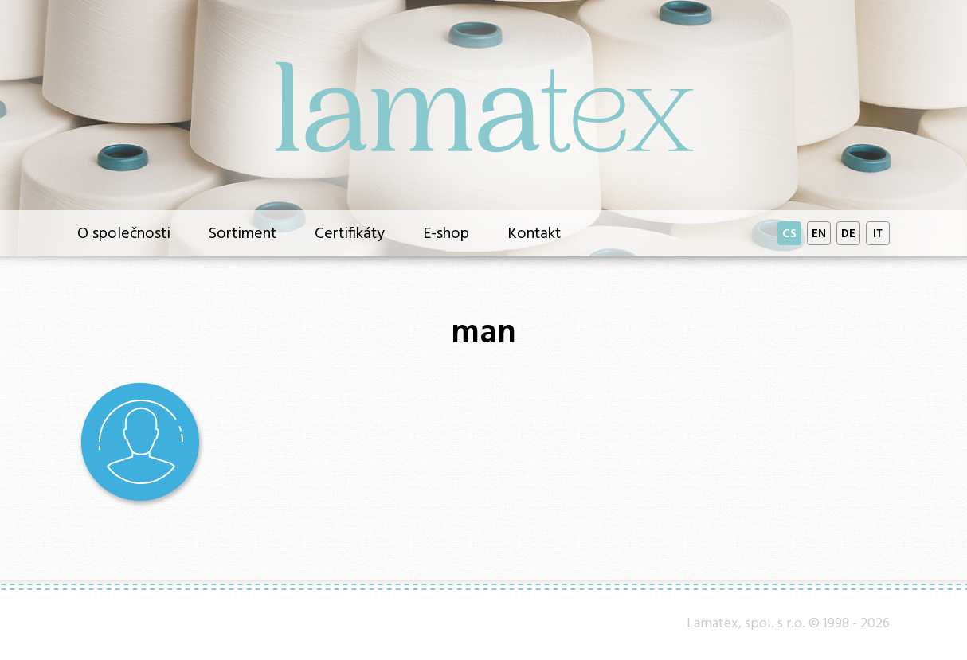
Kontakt (534, 232)
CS (789, 232)
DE (848, 232)
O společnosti (123, 232)
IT (878, 232)
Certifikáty (350, 232)
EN (819, 232)
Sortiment (242, 232)
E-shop (446, 232)
